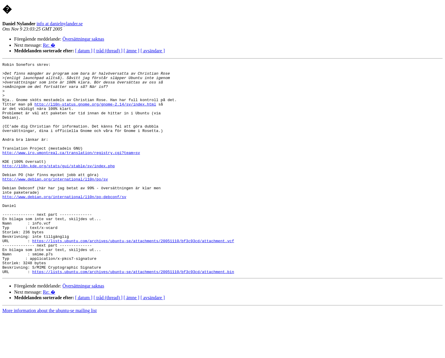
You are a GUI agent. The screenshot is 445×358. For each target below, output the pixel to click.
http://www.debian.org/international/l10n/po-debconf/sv (64, 224)
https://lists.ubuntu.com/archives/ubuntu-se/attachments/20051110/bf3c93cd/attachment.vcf (133, 277)
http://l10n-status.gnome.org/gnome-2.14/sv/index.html (95, 113)
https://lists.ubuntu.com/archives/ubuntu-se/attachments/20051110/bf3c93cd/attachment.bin (133, 314)
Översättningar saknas (83, 38)
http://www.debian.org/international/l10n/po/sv (55, 202)
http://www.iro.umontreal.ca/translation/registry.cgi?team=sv (71, 171)
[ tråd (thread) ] (108, 50)
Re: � (49, 45)
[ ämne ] (131, 50)
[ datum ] (84, 50)
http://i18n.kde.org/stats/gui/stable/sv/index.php (58, 187)
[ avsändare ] (153, 50)
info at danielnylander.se (59, 23)
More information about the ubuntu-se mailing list (49, 352)
